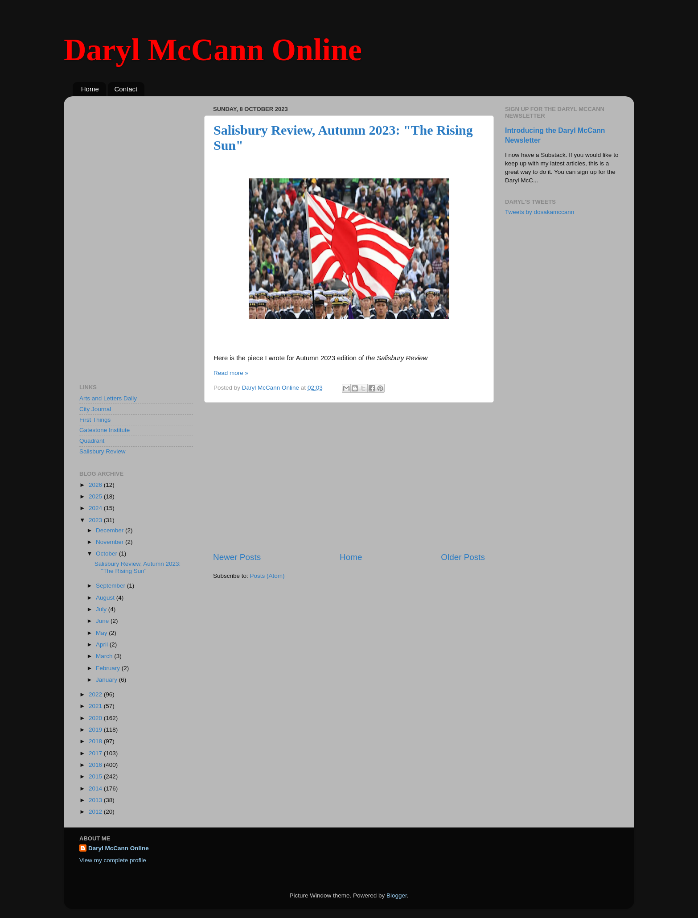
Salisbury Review (102, 451)
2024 (96, 508)
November (110, 542)
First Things (95, 419)
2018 (96, 741)
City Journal (95, 409)
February (109, 668)
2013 (96, 800)
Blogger (396, 895)
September (111, 585)
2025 (96, 496)
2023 (96, 520)
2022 (96, 694)
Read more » (231, 373)
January (107, 679)
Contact (126, 89)
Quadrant (91, 440)
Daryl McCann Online (213, 50)
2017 (96, 753)
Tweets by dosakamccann (539, 212)
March (105, 656)
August (106, 597)
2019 (96, 729)
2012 (96, 811)
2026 (96, 485)
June (103, 620)
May (102, 633)
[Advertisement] (349, 477)
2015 (96, 776)
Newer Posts (237, 557)
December (110, 530)
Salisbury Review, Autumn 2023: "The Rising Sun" (137, 567)
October (107, 553)
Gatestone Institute (104, 430)
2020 (96, 718)
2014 (96, 788)
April (103, 644)
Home (90, 89)
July (102, 609)
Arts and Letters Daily (108, 398)
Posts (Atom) (267, 575)
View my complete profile (112, 860)
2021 (96, 706)
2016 (96, 765)
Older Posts (463, 557)
